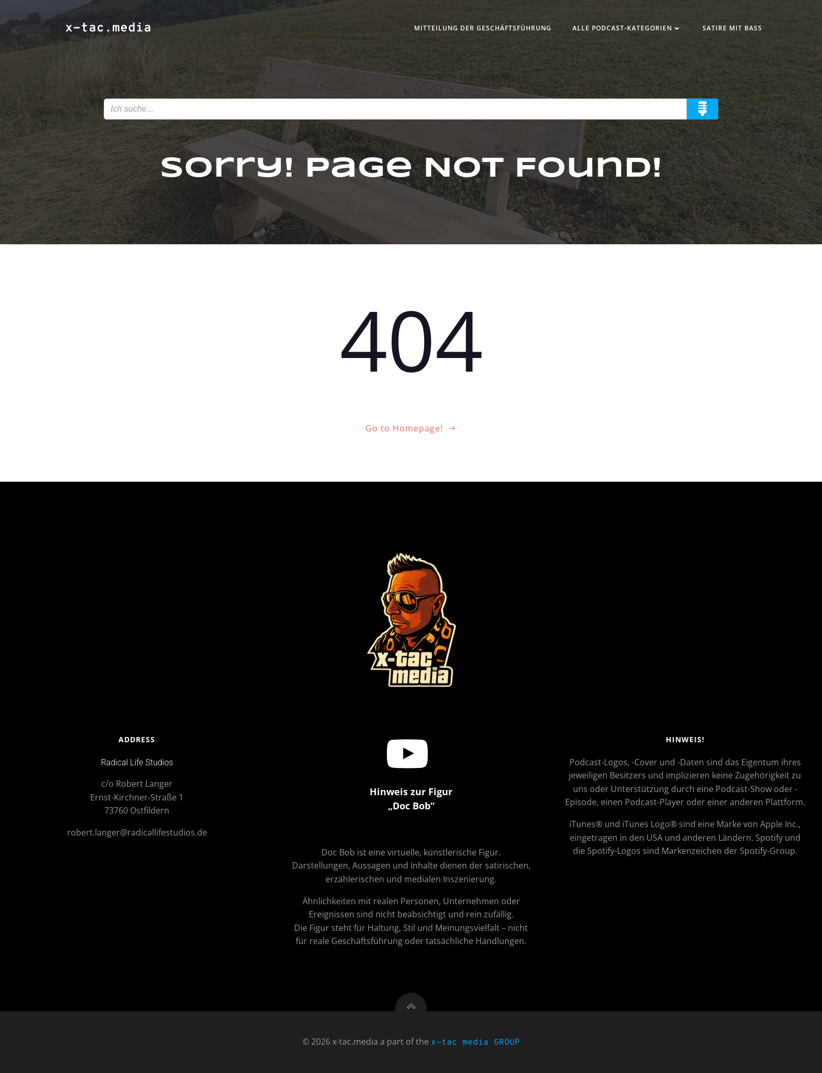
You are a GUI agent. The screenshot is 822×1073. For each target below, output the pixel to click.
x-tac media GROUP (475, 1042)
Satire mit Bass (732, 28)
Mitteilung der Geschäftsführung (482, 28)
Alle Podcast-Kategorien (627, 28)
